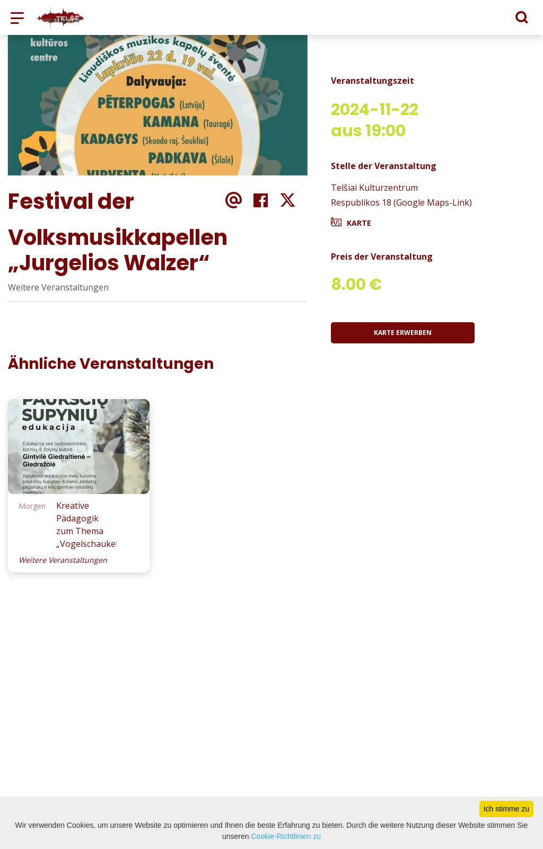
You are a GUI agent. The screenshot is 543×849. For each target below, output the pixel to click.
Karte (359, 223)
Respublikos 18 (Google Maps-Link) (401, 202)
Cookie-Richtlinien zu (286, 836)
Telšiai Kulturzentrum (374, 187)
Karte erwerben (403, 332)
